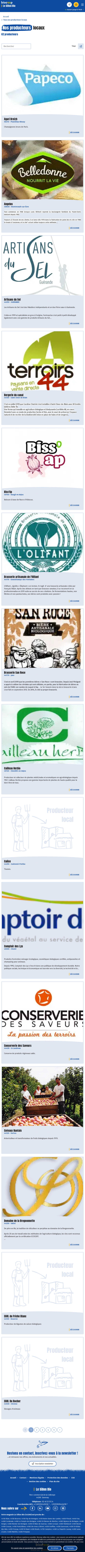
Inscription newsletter (42, 1464)
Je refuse (54, 1548)
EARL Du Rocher (12, 1401)
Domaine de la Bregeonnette (19, 1220)
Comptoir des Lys (13, 946)
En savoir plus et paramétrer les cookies (27, 1548)
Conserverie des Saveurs (17, 1045)
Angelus (8, 204)
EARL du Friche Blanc (15, 1316)
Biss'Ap (8, 492)
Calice (7, 861)
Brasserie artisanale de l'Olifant (21, 576)
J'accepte (70, 1548)
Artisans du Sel (12, 299)
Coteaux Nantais (13, 1130)
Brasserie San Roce (14, 672)
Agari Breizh (10, 119)
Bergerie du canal (13, 395)
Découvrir (75, 132)
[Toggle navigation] (82, 5)
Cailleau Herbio (12, 768)
